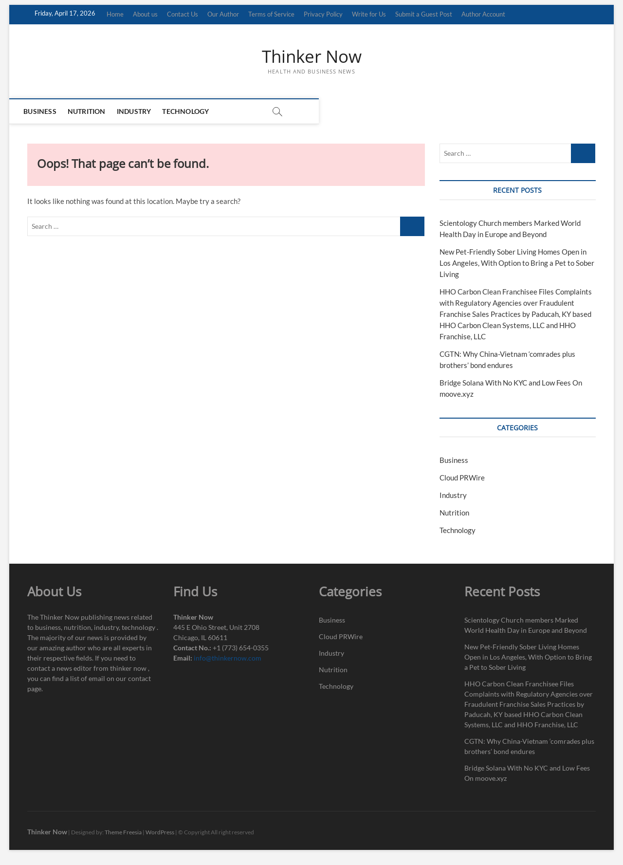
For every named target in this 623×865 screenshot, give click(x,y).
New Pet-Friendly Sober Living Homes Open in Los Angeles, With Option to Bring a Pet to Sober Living (517, 263)
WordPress (160, 833)
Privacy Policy (323, 14)
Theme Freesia (123, 833)
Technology (194, 112)
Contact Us (182, 14)
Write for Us (369, 14)
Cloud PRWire (462, 478)
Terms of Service (271, 14)
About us (145, 14)
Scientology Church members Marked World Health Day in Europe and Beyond (525, 626)
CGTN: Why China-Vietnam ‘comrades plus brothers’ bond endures (529, 747)
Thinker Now (312, 57)
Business (48, 112)
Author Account (483, 14)
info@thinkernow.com (227, 659)
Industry (143, 112)
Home (115, 14)
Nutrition (95, 112)
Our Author (223, 14)
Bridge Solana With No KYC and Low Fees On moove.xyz (527, 774)
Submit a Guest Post (423, 14)
